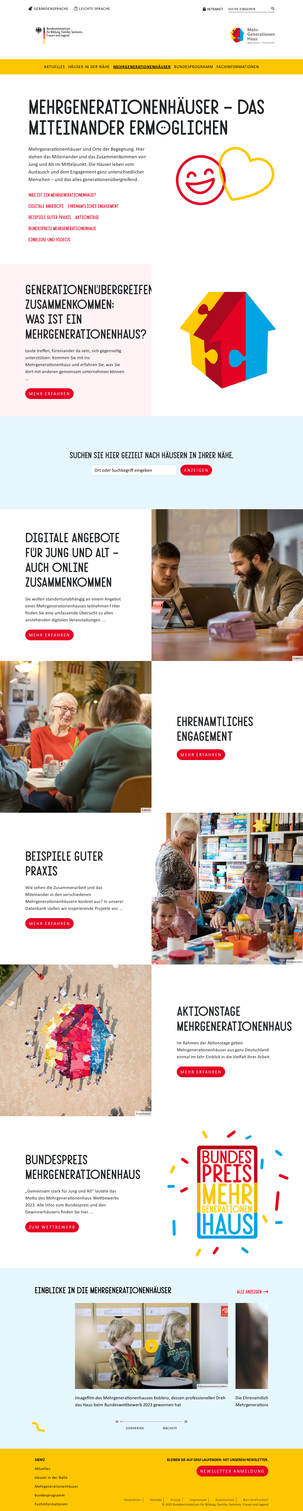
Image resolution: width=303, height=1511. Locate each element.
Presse (176, 1500)
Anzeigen (196, 470)
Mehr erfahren (49, 393)
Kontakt (156, 1500)
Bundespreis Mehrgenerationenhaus (62, 228)
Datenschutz (224, 1500)
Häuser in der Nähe (89, 66)
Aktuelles (54, 66)
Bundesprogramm (193, 66)
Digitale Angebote (46, 206)
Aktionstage (87, 217)
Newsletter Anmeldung (232, 1471)
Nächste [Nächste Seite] (170, 1428)
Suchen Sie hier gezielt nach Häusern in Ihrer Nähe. (151, 454)
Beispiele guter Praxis (49, 217)
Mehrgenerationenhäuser (142, 67)
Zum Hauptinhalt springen (5, 2)
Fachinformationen (238, 66)
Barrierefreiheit (255, 1500)
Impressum (198, 1500)
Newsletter (132, 1500)
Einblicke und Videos (49, 239)
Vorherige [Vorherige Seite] (135, 1428)
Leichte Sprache (94, 8)
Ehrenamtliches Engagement (93, 206)
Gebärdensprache (51, 8)
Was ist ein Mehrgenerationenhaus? (62, 195)
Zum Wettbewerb (52, 1227)
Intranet (215, 9)
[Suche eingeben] (248, 9)
